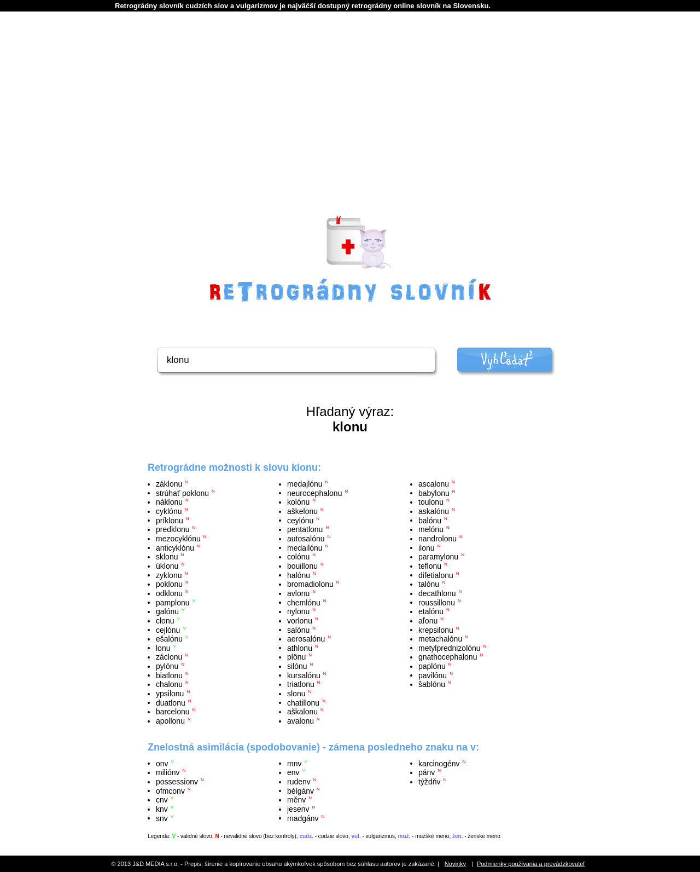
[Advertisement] (350, 126)
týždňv (429, 781)
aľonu (428, 620)
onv (162, 763)
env (293, 772)
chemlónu (303, 602)
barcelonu (173, 711)
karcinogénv (439, 763)
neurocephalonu (314, 492)
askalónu (433, 511)
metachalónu (440, 638)
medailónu (305, 547)
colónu (298, 556)
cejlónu (168, 629)
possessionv (177, 781)
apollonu (170, 721)
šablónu (431, 684)
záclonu (169, 656)
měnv (296, 799)
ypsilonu (170, 693)
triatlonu (300, 684)
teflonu (429, 566)
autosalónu (306, 538)
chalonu (169, 684)
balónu (429, 520)
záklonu (169, 484)
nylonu (298, 611)
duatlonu (170, 702)
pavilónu (432, 675)
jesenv (298, 809)
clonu (165, 620)
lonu (163, 647)
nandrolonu (437, 538)
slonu (296, 693)
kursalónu (303, 675)
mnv (294, 763)
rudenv (299, 781)
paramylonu (438, 556)
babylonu (434, 492)
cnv (162, 799)
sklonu (167, 556)
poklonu (169, 584)
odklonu (169, 593)
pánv (426, 772)
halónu (298, 574)
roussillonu (436, 602)
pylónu (167, 666)
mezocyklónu (178, 538)
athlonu (299, 647)
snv (162, 817)
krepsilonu (435, 629)
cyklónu (169, 511)
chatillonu (303, 702)
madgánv (303, 817)
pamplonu (173, 602)
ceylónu (300, 520)
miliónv (168, 772)
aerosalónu (306, 638)
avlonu (298, 593)
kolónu (298, 502)
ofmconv (170, 790)
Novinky (455, 864)
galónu (167, 611)
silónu (297, 666)
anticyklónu (175, 547)
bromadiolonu (310, 584)
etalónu (431, 611)
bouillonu (302, 566)
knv (162, 809)
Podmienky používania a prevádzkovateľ (531, 864)
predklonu (173, 529)
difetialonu (435, 574)
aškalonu (302, 711)
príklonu (169, 520)
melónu (431, 529)
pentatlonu (305, 529)
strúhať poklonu (182, 492)
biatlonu (169, 675)
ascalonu (433, 484)
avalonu (300, 721)
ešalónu (169, 638)
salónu (298, 629)
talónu (428, 584)
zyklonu (169, 574)
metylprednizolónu (449, 647)
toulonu (431, 502)
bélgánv (300, 790)
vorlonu (299, 620)
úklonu (167, 566)
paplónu (432, 666)
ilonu (426, 547)
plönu (296, 656)
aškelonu (302, 511)
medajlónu (305, 484)
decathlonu (437, 593)
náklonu (169, 502)
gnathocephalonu (447, 656)
